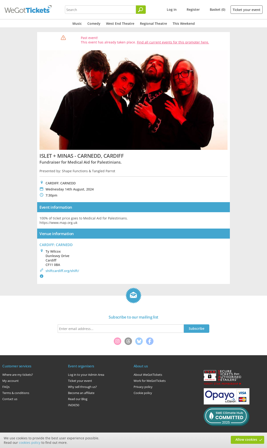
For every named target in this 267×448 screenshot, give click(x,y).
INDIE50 (73, 405)
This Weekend (184, 23)
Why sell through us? (82, 387)
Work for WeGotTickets (150, 381)
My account (10, 381)
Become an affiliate (81, 393)
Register (193, 9)
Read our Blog (77, 399)
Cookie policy (143, 393)
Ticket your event (246, 9)
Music (77, 23)
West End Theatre (120, 23)
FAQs (6, 387)
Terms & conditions (15, 393)
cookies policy (29, 442)
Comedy (93, 23)
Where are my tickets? (17, 375)
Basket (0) (217, 9)
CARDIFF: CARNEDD (56, 244)
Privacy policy (143, 387)
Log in (172, 9)
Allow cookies (246, 439)
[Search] (141, 9)
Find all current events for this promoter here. (173, 42)
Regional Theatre (153, 23)
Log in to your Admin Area (86, 375)
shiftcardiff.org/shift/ (62, 271)
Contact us (9, 399)
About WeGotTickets (148, 375)
